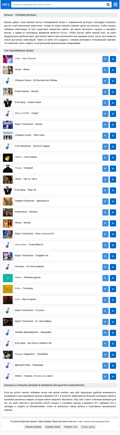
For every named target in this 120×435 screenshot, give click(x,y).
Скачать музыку (33, 426)
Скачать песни (52, 426)
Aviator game (88, 426)
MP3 (6, 4)
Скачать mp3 (71, 426)
